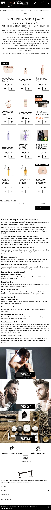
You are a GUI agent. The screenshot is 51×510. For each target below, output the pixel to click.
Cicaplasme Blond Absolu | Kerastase (7, 147)
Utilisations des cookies (23, 506)
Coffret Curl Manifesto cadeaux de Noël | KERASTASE (42, 112)
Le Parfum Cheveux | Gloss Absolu (25, 79)
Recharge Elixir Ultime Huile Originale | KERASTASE (6, 181)
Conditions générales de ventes (8, 506)
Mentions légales (34, 506)
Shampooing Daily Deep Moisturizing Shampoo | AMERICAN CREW (41, 147)
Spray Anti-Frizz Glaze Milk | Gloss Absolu (41, 79)
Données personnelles (6, 508)
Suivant (44, 204)
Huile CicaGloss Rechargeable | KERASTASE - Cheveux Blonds (24, 147)
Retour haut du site (42, 208)
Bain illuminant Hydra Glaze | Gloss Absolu (25, 113)
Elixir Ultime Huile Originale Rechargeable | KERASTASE (24, 181)
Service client (6, 499)
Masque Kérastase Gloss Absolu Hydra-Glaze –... (8, 79)
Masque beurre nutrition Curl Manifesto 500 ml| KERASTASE (41, 181)
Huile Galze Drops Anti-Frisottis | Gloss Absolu (8, 112)
